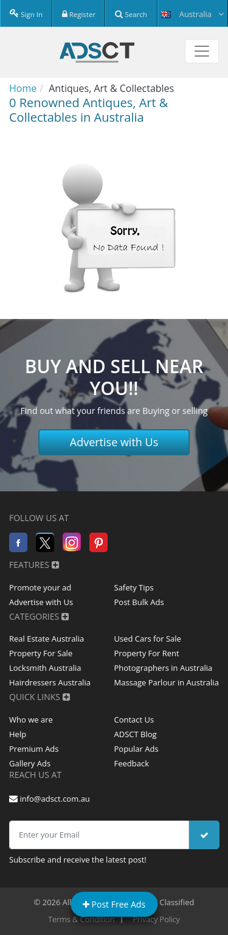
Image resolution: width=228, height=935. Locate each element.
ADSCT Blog (135, 734)
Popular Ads (136, 748)
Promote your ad (40, 587)
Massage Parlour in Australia (166, 682)
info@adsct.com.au (49, 798)
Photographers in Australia (163, 667)
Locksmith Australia (45, 667)
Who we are (31, 719)
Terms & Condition (81, 919)
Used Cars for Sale (147, 638)
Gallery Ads (29, 763)
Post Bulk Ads (139, 602)
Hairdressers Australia (50, 682)
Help (17, 734)
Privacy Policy (156, 919)
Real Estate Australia (46, 638)
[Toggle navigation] (202, 51)
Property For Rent (146, 653)
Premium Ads (34, 748)
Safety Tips (134, 587)
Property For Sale (40, 653)
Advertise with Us (114, 442)
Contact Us (134, 719)
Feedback (132, 763)
